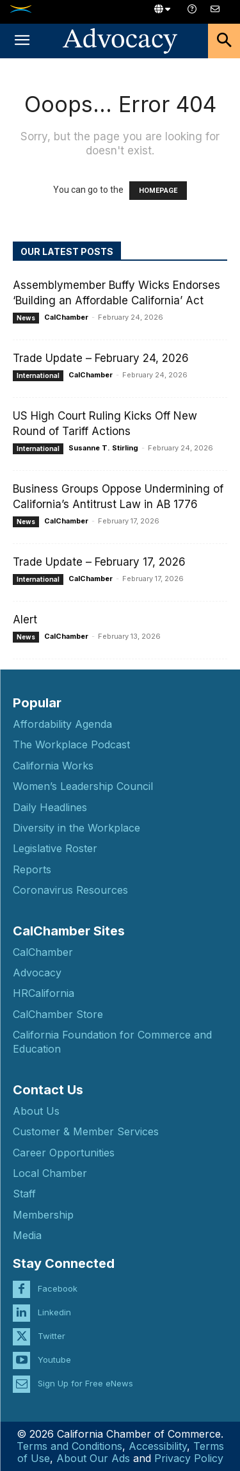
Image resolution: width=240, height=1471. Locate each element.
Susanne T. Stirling (103, 447)
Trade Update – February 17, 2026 (99, 561)
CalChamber (66, 317)
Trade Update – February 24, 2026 (101, 358)
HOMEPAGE (158, 190)
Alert (25, 619)
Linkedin (54, 1312)
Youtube (54, 1359)
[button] (21, 41)
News (26, 318)
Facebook (57, 1288)
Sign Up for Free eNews (85, 1383)
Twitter (51, 1336)
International (38, 375)
